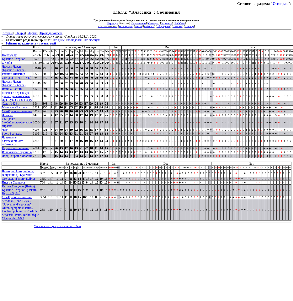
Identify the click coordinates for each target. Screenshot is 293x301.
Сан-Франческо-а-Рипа (17, 111)
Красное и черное (13, 58)
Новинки (177, 26)
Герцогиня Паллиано (15, 148)
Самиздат (153, 23)
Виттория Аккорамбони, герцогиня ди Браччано (18, 173)
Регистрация (126, 26)
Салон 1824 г (10, 103)
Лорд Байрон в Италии (17, 156)
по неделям (74, 40)
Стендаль (280, 4)
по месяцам (92, 40)
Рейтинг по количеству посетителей (31, 43)
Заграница (166, 23)
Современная (138, 23)
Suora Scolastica (12, 133)
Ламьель (7, 115)
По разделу (9, 55)
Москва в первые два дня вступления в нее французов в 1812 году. (17, 96)
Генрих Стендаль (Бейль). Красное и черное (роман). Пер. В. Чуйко (19, 190)
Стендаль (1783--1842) (16, 77)
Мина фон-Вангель (14, 107)
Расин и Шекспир (13, 73)
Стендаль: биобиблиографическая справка (17, 122)
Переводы (112, 23)
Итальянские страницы (17, 152)
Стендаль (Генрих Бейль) (18, 178)
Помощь (189, 26)
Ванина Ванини (12, 89)
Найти (138, 26)
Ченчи (6, 129)
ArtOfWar (179, 23)
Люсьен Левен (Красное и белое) (13, 68)
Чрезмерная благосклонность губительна (13, 141)
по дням (59, 40)
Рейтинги (149, 26)
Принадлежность (51, 33)
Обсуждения (163, 26)
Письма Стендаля (13, 182)
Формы (32, 33)
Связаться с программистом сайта (57, 226)
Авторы (8, 33)
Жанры (20, 33)
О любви (7, 62)
